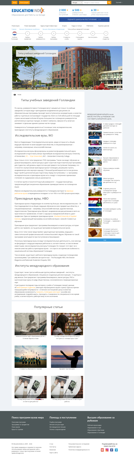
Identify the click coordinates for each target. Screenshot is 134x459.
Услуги (64, 26)
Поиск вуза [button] (15, 26)
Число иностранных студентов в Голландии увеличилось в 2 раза (111, 201)
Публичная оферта (74, 447)
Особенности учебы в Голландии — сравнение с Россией (112, 221)
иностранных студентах (26, 287)
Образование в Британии (95, 430)
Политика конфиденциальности (79, 450)
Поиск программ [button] (30, 26)
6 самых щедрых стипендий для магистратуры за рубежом (112, 126)
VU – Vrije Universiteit (34, 156)
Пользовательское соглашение (78, 444)
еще (105, 240)
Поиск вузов (16, 427)
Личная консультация (57, 424)
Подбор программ (56, 422)
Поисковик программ (19, 422)
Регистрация (24, 2)
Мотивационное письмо (58, 427)
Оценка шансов (103, 26)
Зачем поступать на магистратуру (110, 149)
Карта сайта (54, 453)
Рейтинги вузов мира (94, 425)
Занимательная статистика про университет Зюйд (112, 133)
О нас (51, 444)
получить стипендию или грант (48, 292)
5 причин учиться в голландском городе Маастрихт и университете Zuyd (112, 191)
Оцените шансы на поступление (84, 19)
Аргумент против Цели (67, 369)
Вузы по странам (17, 429)
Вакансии (53, 450)
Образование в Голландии (96, 432)
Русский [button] (119, 2)
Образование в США (94, 428)
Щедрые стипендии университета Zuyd (109, 142)
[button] (77, 2)
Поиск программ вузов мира (28, 417)
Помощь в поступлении (63, 417)
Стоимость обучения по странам (31, 369)
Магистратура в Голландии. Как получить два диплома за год (111, 180)
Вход (14, 2)
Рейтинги (90, 26)
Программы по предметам (20, 424)
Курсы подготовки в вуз (49, 26)
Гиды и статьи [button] (77, 26)
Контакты (53, 447)
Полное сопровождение (58, 429)
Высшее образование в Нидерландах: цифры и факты (111, 160)
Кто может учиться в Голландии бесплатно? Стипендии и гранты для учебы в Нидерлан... (111, 232)
